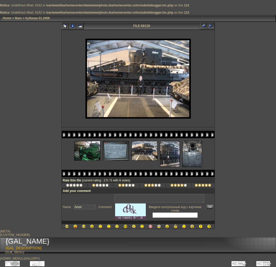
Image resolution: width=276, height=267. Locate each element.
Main (18, 18)
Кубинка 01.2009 (37, 18)
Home (7, 18)
